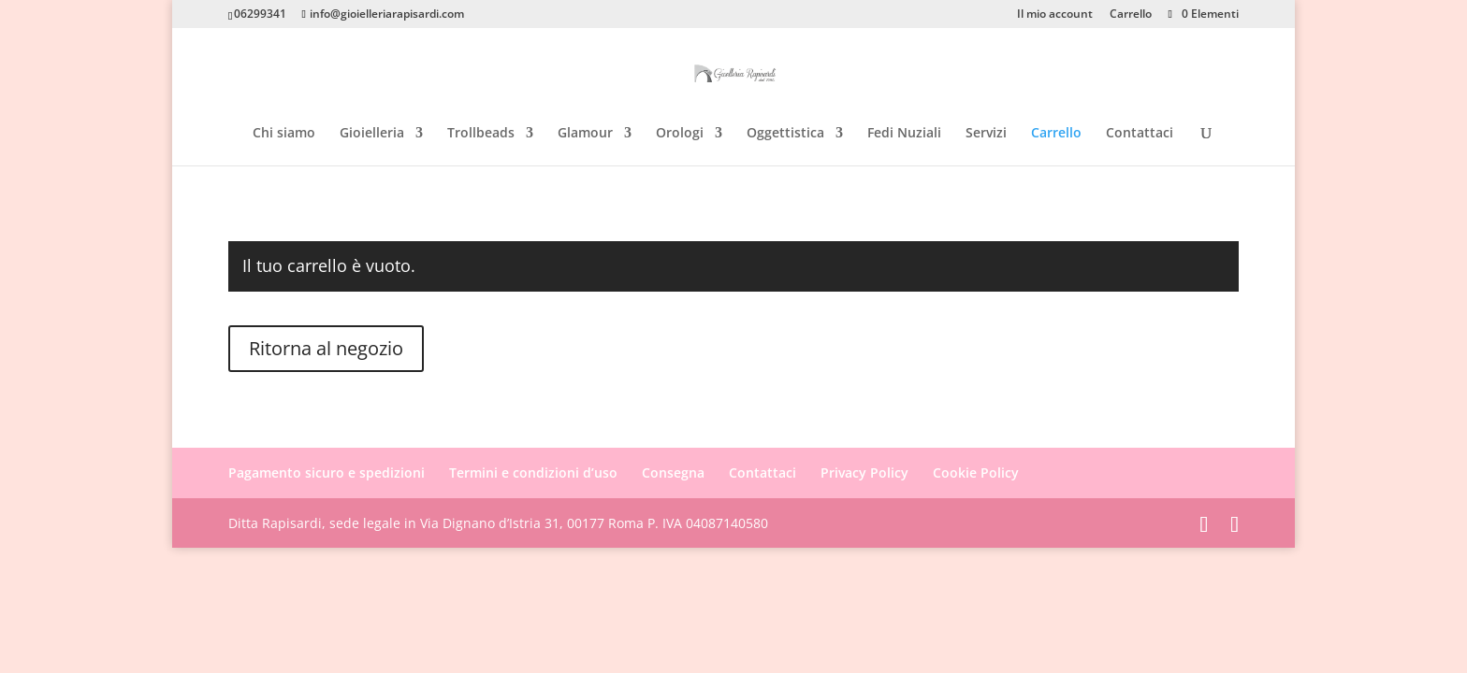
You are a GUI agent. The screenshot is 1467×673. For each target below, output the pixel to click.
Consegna (673, 472)
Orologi (680, 133)
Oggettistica (785, 133)
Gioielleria (372, 133)
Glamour (585, 133)
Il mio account (1055, 14)
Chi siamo (284, 133)
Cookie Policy (976, 472)
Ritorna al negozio (326, 348)
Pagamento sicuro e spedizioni (326, 472)
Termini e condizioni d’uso (533, 472)
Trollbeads (481, 133)
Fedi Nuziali (904, 133)
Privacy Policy (864, 472)
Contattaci (1139, 133)
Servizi (986, 133)
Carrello (1131, 14)
